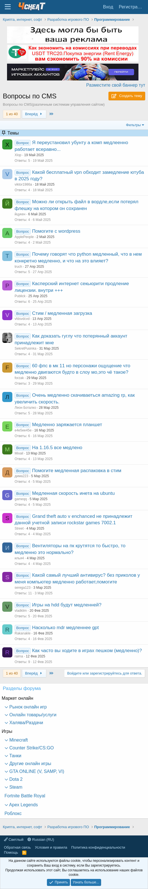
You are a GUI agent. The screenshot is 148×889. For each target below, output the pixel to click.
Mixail (19, 453)
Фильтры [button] (133, 125)
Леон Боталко (25, 408)
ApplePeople (24, 237)
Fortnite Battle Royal (24, 795)
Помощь (11, 852)
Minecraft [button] (18, 740)
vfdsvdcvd (22, 319)
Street (19, 528)
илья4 (19, 558)
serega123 (23, 588)
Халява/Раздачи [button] (25, 722)
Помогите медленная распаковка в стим (76, 470)
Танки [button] (14, 755)
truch (18, 267)
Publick (20, 296)
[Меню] (7, 7)
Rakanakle (23, 633)
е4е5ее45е (23, 430)
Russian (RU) (41, 839)
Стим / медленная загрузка (62, 313)
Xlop (18, 155)
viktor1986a (23, 184)
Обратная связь (17, 847)
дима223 (21, 476)
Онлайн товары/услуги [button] (32, 714)
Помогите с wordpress (56, 231)
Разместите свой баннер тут (115, 85)
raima (19, 656)
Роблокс (13, 813)
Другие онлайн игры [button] (29, 763)
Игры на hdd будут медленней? (66, 605)
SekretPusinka (25, 348)
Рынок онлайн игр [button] (27, 707)
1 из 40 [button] (12, 114)
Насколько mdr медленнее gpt (65, 627)
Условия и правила (51, 847)
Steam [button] (15, 787)
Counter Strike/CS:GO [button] (31, 747)
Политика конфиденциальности (98, 847)
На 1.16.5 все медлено (57, 447)
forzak (19, 378)
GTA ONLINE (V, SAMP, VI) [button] (36, 771)
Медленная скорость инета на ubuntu (73, 493)
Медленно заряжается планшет (67, 424)
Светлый (13, 839)
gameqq (21, 499)
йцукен (20, 214)
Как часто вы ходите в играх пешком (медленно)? (87, 650)
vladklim (21, 611)
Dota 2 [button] (15, 779)
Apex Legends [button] (23, 804)
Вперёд (34, 114)
